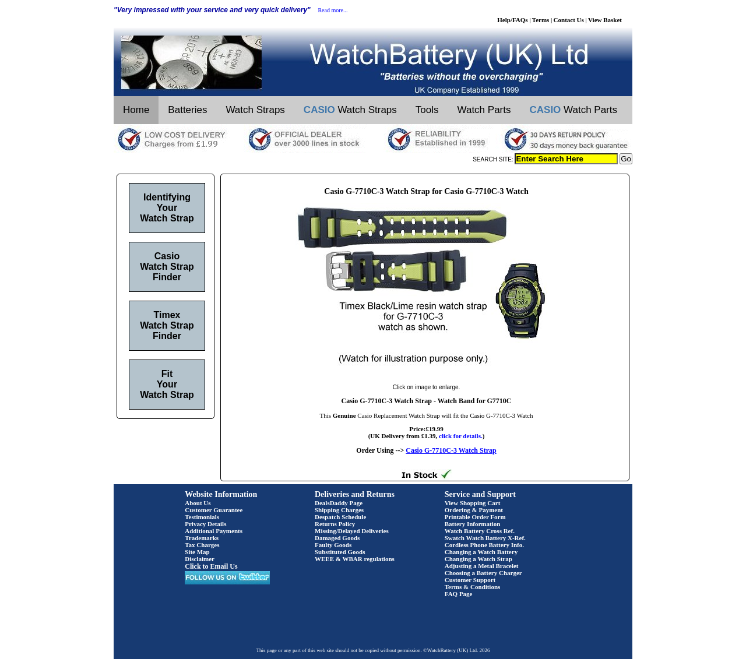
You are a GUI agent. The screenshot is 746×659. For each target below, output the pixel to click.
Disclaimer (199, 558)
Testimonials (202, 516)
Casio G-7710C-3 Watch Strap (451, 450)
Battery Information (473, 523)
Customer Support (470, 579)
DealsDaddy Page (339, 502)
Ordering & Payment (474, 509)
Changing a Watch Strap (478, 558)
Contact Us (569, 19)
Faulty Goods (333, 544)
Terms (541, 19)
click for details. (461, 435)
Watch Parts (484, 109)
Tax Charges (202, 544)
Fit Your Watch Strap (167, 384)
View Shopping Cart (473, 502)
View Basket (605, 19)
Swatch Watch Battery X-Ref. (485, 537)
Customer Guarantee (213, 509)
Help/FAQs (512, 19)
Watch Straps (255, 109)
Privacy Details (205, 523)
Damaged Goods (337, 537)
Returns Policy (335, 523)
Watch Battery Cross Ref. (480, 530)
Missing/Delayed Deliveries (352, 530)
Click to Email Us (211, 566)
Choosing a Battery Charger (483, 572)
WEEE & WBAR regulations (355, 558)
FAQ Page (459, 593)
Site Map (197, 551)
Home (136, 109)
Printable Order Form (475, 516)
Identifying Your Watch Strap (167, 207)
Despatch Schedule (340, 516)
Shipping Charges (339, 509)
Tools (427, 109)
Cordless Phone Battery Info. (484, 544)
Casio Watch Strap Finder (167, 266)
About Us (197, 502)
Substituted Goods (340, 551)
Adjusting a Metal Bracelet (482, 565)
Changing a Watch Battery (481, 551)
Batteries (187, 109)
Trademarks (202, 537)
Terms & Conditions (473, 586)
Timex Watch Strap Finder (167, 325)
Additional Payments (213, 530)
